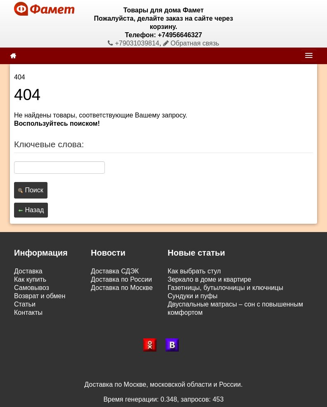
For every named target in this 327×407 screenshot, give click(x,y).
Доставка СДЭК (115, 271)
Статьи (25, 304)
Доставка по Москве (122, 287)
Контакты (28, 312)
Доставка (28, 271)
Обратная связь (191, 43)
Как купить (30, 279)
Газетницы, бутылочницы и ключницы (225, 287)
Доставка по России (121, 279)
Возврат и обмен (39, 295)
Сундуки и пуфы (193, 295)
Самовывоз (31, 287)
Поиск (30, 190)
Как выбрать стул (194, 271)
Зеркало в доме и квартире (209, 279)
